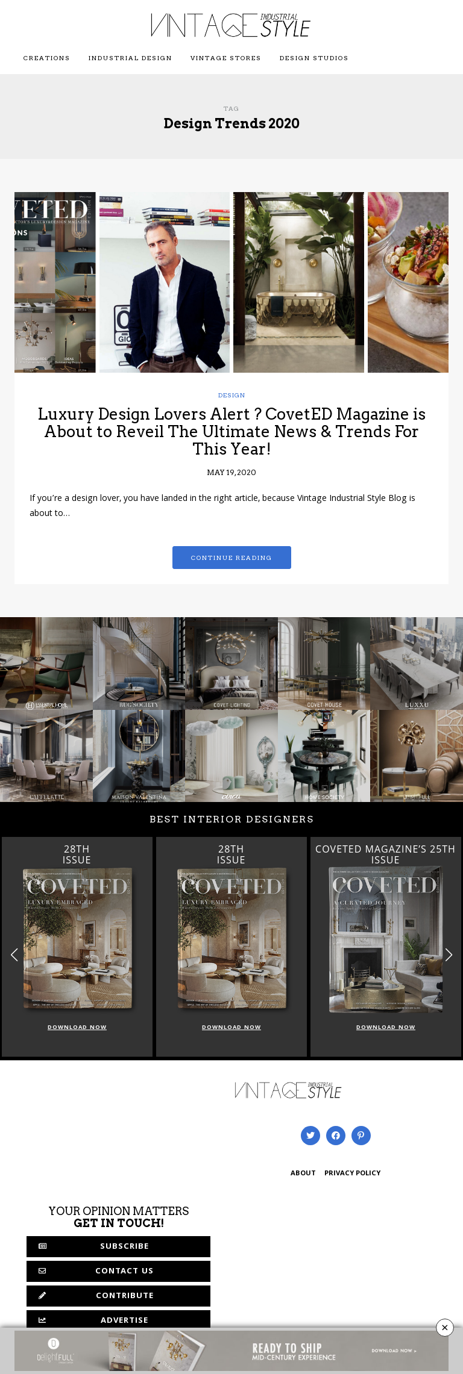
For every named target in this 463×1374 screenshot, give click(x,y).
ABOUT (303, 1174)
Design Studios (314, 57)
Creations (47, 57)
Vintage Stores (226, 57)
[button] (449, 955)
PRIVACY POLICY (352, 1174)
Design (231, 395)
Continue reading (231, 557)
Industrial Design (130, 57)
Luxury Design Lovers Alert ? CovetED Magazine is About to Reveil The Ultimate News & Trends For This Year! (231, 431)
